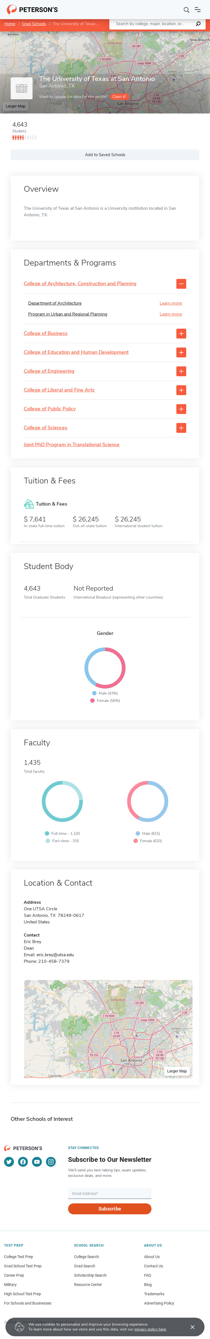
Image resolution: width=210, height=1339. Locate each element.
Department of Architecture (54, 303)
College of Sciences (45, 428)
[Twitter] (9, 1162)
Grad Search (84, 1266)
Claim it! (119, 96)
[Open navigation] (197, 9)
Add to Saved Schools (105, 154)
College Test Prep (18, 1257)
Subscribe (109, 1209)
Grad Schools (34, 24)
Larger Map (15, 106)
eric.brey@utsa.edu (55, 955)
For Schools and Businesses (27, 1303)
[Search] (186, 9)
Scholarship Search (90, 1275)
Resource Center (88, 1284)
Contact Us (153, 1266)
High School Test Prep (22, 1294)
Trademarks (154, 1294)
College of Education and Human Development (76, 352)
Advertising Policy (159, 1303)
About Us (152, 1257)
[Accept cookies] (188, 1327)
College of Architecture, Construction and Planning (80, 284)
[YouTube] (37, 1162)
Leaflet (144, 34)
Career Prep (14, 1275)
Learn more (171, 303)
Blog (148, 1284)
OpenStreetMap (172, 34)
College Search (86, 1257)
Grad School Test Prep (23, 1266)
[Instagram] (51, 1162)
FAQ (147, 1275)
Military (10, 1284)
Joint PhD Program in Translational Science (71, 445)
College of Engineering (49, 371)
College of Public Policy (50, 409)
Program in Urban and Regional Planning (67, 314)
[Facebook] (23, 1162)
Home (9, 24)
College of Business (46, 334)
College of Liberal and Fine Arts (59, 390)
